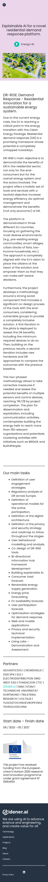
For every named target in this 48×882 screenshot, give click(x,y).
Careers (6, 859)
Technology (8, 831)
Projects (6, 842)
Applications (8, 837)
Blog (5, 848)
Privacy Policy (8, 874)
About (5, 853)
